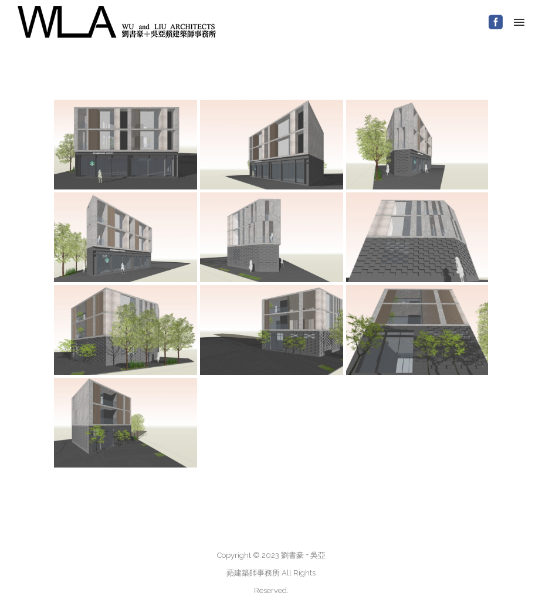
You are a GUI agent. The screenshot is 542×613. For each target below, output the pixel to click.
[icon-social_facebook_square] (496, 23)
